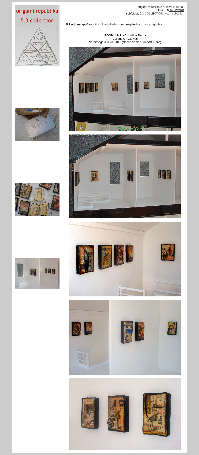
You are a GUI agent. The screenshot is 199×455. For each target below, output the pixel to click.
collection (178, 13)
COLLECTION (154, 13)
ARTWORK (176, 10)
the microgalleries (106, 24)
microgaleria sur (132, 24)
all (182, 6)
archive (167, 6)
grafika (87, 24)
